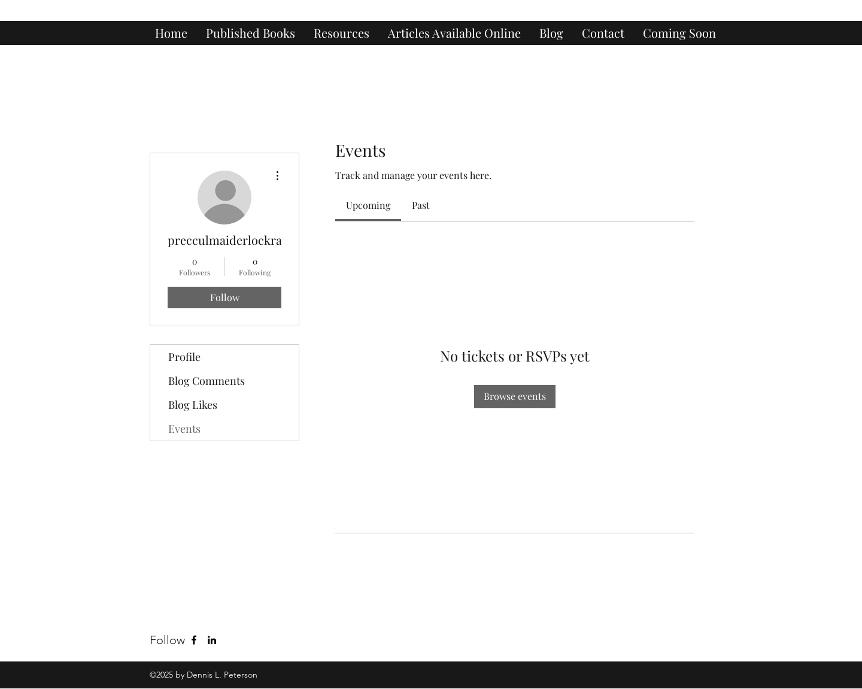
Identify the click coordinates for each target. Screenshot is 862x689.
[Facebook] (194, 640)
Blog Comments (206, 381)
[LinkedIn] (212, 640)
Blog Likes (192, 404)
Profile (184, 357)
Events (184, 428)
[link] (368, 205)
